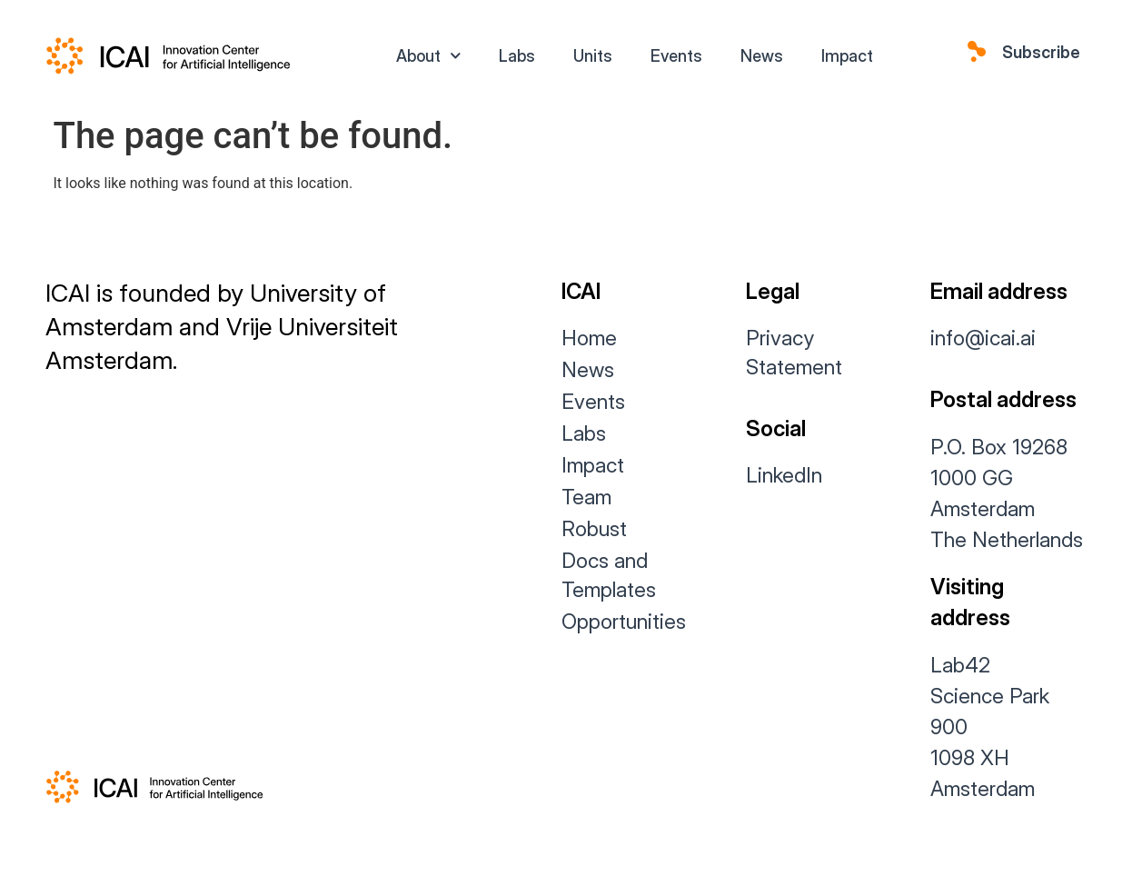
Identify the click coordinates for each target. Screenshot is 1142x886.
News (761, 55)
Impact (847, 55)
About (429, 56)
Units (592, 55)
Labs (517, 55)
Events (676, 55)
